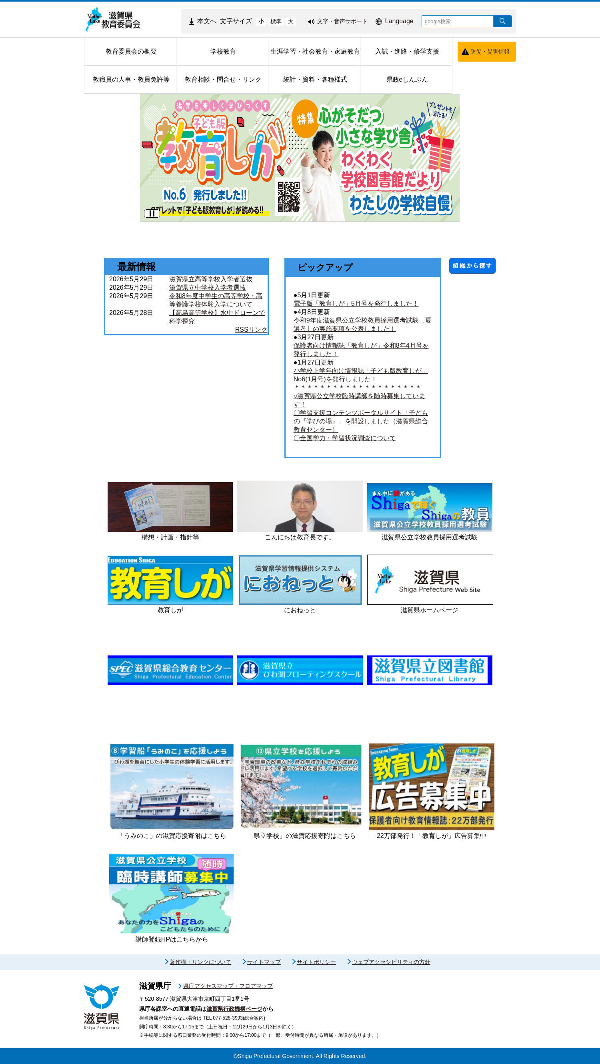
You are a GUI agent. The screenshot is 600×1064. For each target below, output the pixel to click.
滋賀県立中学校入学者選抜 (207, 287)
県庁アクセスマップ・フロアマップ (228, 986)
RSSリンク (251, 329)
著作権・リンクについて (200, 962)
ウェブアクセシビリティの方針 (391, 962)
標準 (276, 21)
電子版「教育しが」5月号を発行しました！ (356, 303)
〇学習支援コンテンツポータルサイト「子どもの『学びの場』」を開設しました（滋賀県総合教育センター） (361, 421)
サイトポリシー (316, 962)
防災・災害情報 (490, 51)
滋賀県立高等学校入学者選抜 (210, 279)
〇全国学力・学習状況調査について (345, 438)
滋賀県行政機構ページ (234, 1009)
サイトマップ (264, 962)
